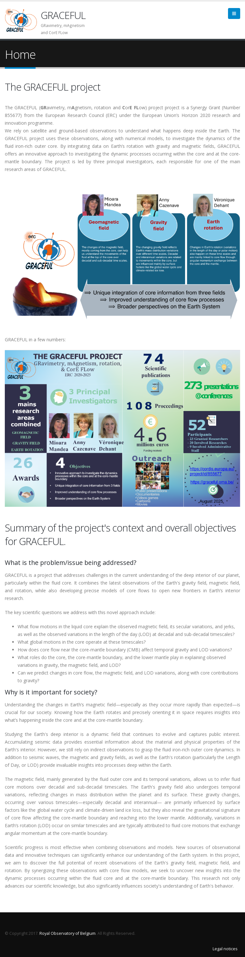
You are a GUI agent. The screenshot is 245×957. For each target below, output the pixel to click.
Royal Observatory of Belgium (67, 933)
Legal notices (225, 949)
